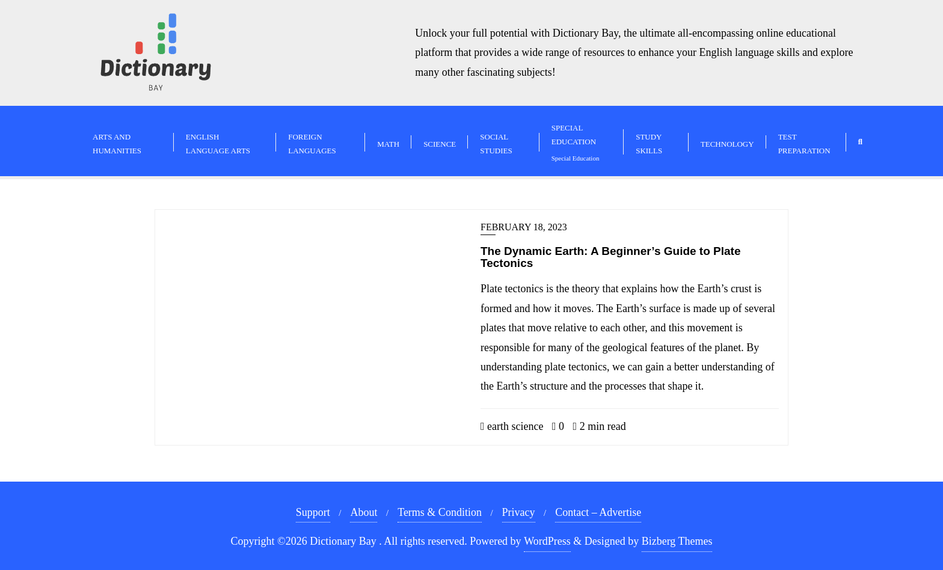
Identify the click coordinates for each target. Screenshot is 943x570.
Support (313, 512)
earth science (512, 426)
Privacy (518, 512)
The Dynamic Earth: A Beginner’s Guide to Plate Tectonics (611, 257)
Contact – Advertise (598, 512)
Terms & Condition (440, 512)
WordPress (547, 541)
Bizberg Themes (677, 541)
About (363, 512)
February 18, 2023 (524, 227)
